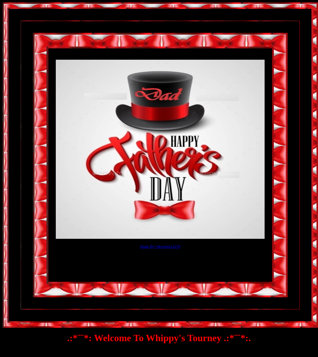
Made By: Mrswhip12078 (160, 246)
